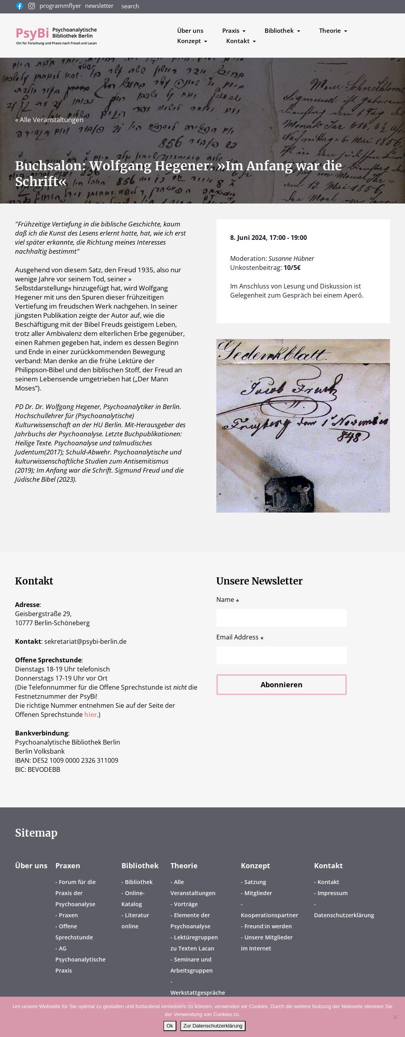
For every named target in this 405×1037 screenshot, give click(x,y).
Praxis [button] (231, 30)
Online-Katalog (133, 898)
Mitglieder (258, 893)
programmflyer (60, 5)
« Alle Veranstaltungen (49, 119)
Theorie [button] (331, 30)
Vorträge (186, 904)
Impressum (333, 893)
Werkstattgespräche (197, 992)
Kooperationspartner (269, 915)
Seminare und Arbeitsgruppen (191, 965)
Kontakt (328, 865)
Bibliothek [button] (280, 30)
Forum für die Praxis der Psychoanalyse (75, 893)
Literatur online (135, 920)
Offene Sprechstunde (74, 931)
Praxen (67, 865)
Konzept (255, 865)
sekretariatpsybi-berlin (85, 641)
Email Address (240, 637)
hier (90, 714)
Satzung (255, 882)
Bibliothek (140, 865)
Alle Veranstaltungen (193, 887)
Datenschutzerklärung (344, 915)
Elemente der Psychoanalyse (190, 920)
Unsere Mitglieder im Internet (267, 942)
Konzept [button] (189, 41)
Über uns (190, 30)
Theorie (184, 865)
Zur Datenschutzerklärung (213, 1026)
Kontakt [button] (238, 41)
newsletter (99, 5)
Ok (170, 1026)
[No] (395, 1017)
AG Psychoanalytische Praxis (80, 959)
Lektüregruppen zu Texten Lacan (194, 942)
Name (227, 599)
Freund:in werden (268, 926)
